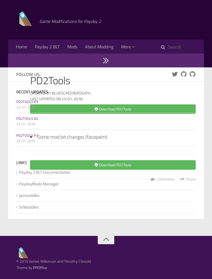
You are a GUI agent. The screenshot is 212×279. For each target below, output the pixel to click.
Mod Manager (134, 46)
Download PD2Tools (112, 137)
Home (21, 46)
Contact (23, 60)
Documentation (169, 46)
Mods (72, 46)
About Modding (99, 46)
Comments (166, 207)
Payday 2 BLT (47, 46)
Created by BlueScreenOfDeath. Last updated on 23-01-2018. (60, 123)
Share (191, 207)
